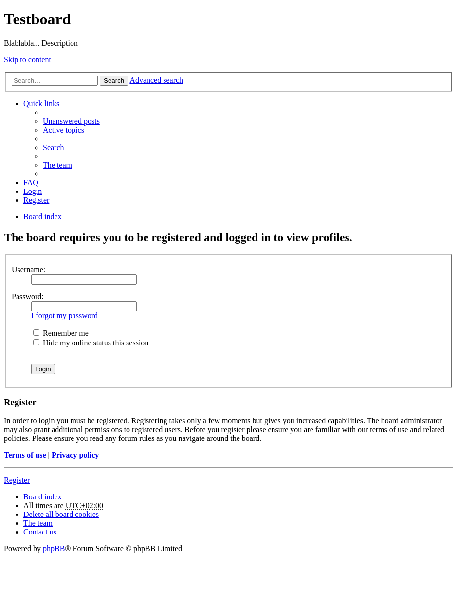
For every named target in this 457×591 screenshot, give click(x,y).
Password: (28, 296)
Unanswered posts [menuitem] (71, 121)
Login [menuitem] (32, 191)
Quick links (41, 103)
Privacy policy (75, 455)
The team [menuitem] (57, 165)
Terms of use (25, 455)
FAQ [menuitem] (30, 182)
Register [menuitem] (36, 200)
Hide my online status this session (90, 343)
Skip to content (27, 60)
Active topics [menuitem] (63, 130)
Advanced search (156, 80)
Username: (28, 270)
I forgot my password (64, 315)
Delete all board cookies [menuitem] (61, 514)
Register (17, 480)
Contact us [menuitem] (39, 532)
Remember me (61, 333)
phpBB (54, 548)
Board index (42, 497)
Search (114, 80)
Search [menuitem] (53, 147)
